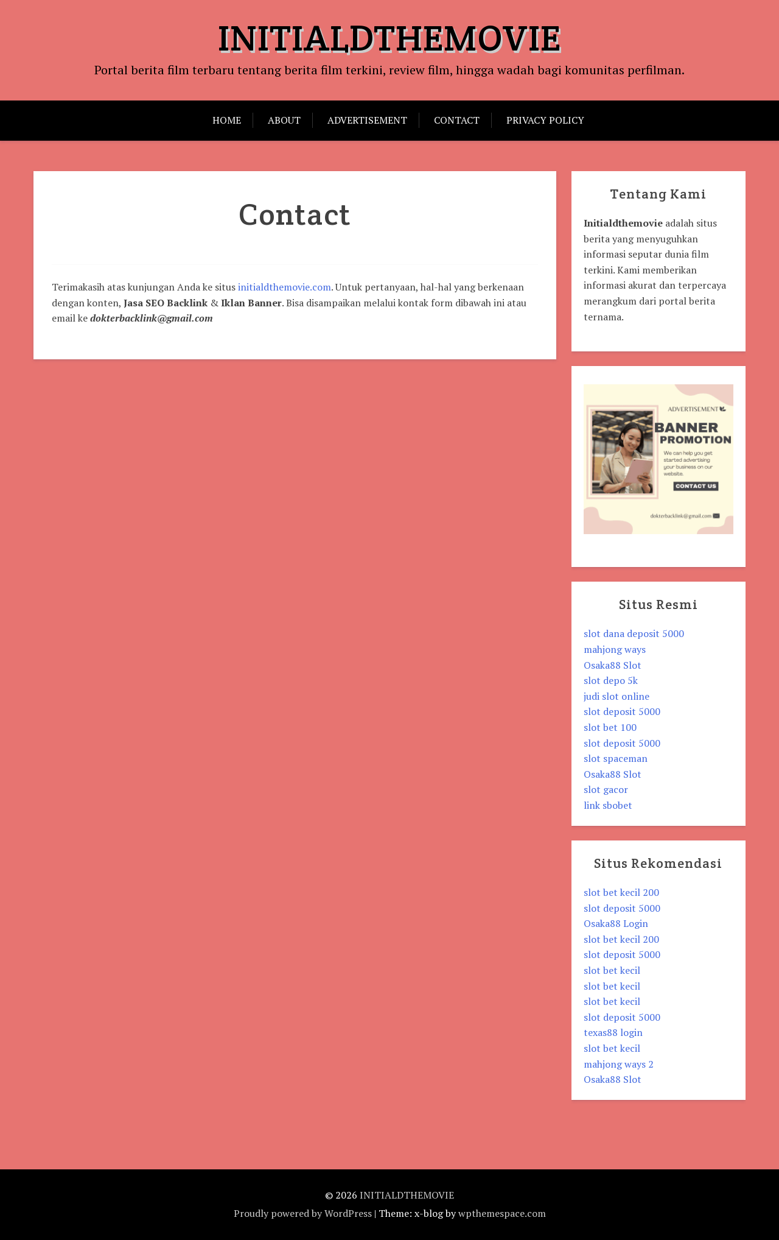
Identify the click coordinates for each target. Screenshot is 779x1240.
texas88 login (613, 1032)
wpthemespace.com (502, 1213)
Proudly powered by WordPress (303, 1213)
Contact (457, 120)
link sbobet (608, 805)
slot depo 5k (611, 680)
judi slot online (616, 696)
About (284, 120)
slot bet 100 (610, 727)
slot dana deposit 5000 (634, 633)
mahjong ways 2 (619, 1064)
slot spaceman (616, 758)
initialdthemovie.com (284, 287)
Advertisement (367, 120)
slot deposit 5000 (622, 711)
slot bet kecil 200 (621, 892)
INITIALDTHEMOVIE (389, 38)
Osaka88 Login (616, 923)
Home (226, 120)
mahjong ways (615, 649)
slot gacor (606, 789)
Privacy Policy (545, 120)
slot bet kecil (612, 970)
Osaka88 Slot (612, 665)
